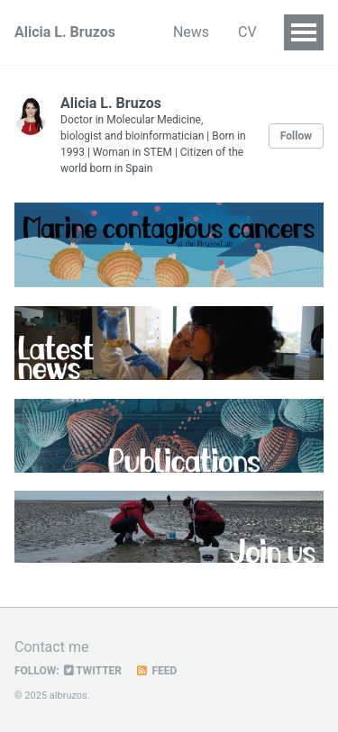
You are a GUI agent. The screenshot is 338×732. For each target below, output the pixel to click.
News (191, 32)
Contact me (51, 646)
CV (247, 32)
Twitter (93, 670)
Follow (296, 136)
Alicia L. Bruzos (64, 32)
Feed (156, 670)
